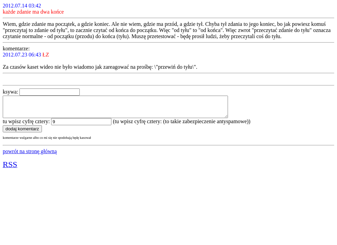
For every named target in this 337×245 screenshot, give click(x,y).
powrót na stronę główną (30, 155)
